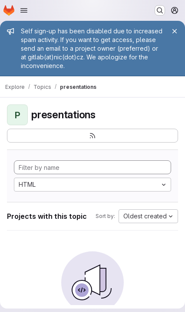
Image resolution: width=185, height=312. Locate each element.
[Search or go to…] (160, 10)
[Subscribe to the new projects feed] (92, 136)
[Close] (174, 31)
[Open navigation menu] (24, 10)
